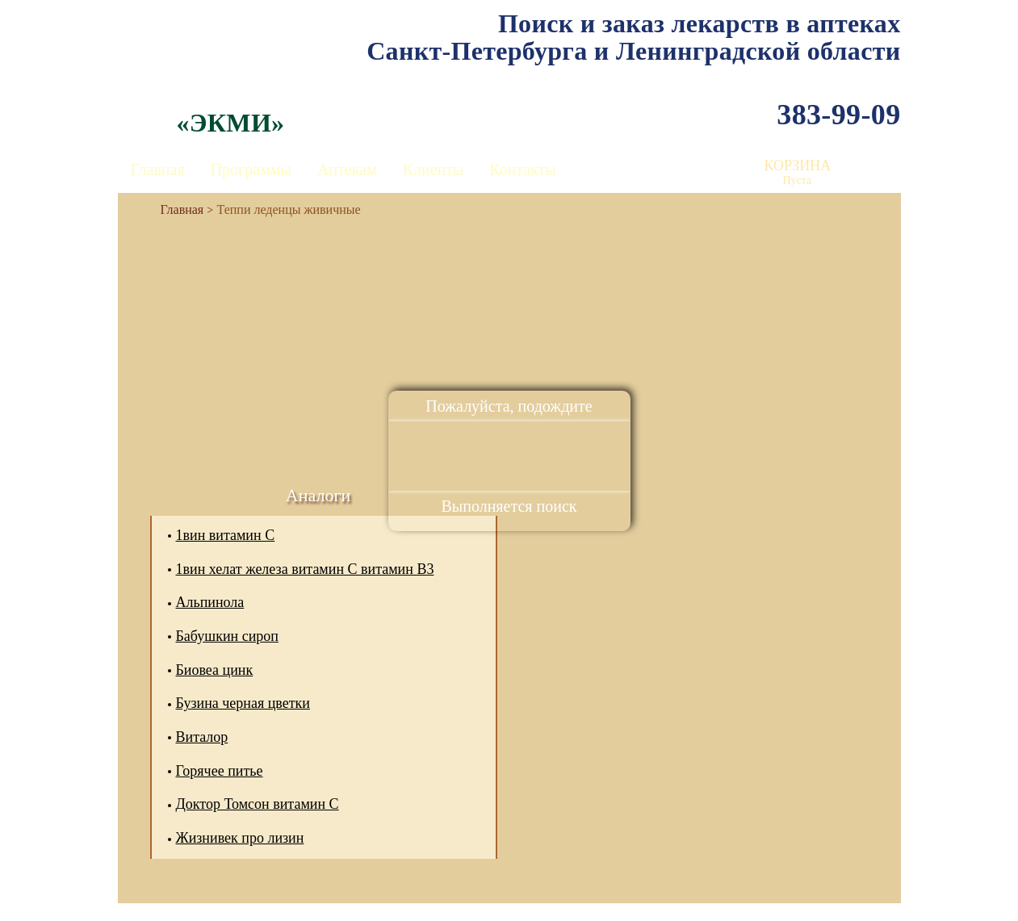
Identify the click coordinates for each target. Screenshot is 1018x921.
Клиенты (433, 169)
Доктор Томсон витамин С (257, 804)
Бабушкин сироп (227, 636)
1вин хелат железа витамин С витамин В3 (305, 569)
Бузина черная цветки (243, 703)
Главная (158, 169)
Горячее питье (219, 771)
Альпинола (210, 602)
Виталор (202, 737)
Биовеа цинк (214, 670)
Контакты (522, 169)
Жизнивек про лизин (240, 838)
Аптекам (347, 169)
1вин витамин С (225, 535)
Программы (251, 169)
